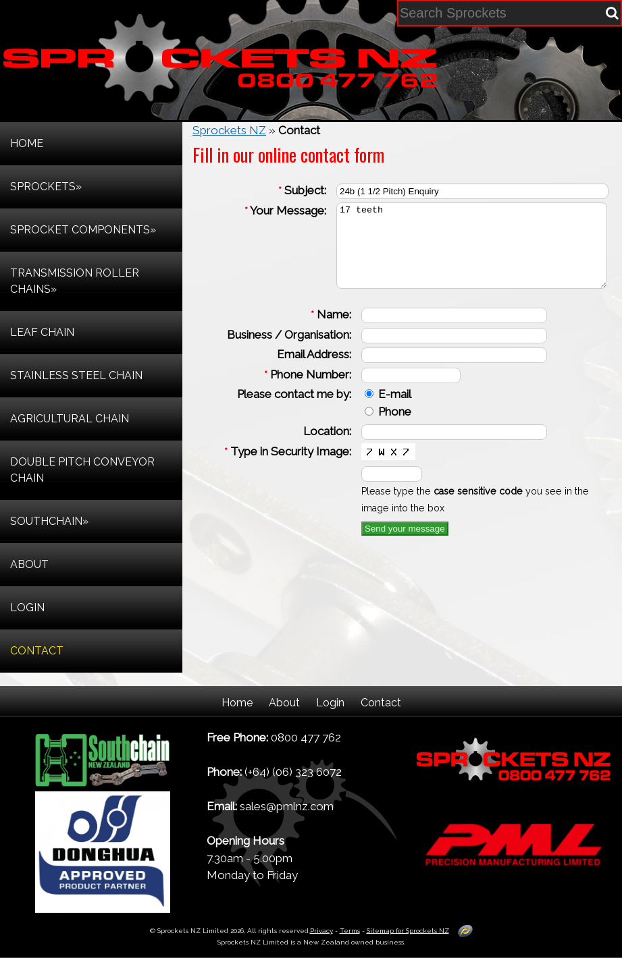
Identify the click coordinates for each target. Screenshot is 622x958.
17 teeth (457, 253)
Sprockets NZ (229, 130)
